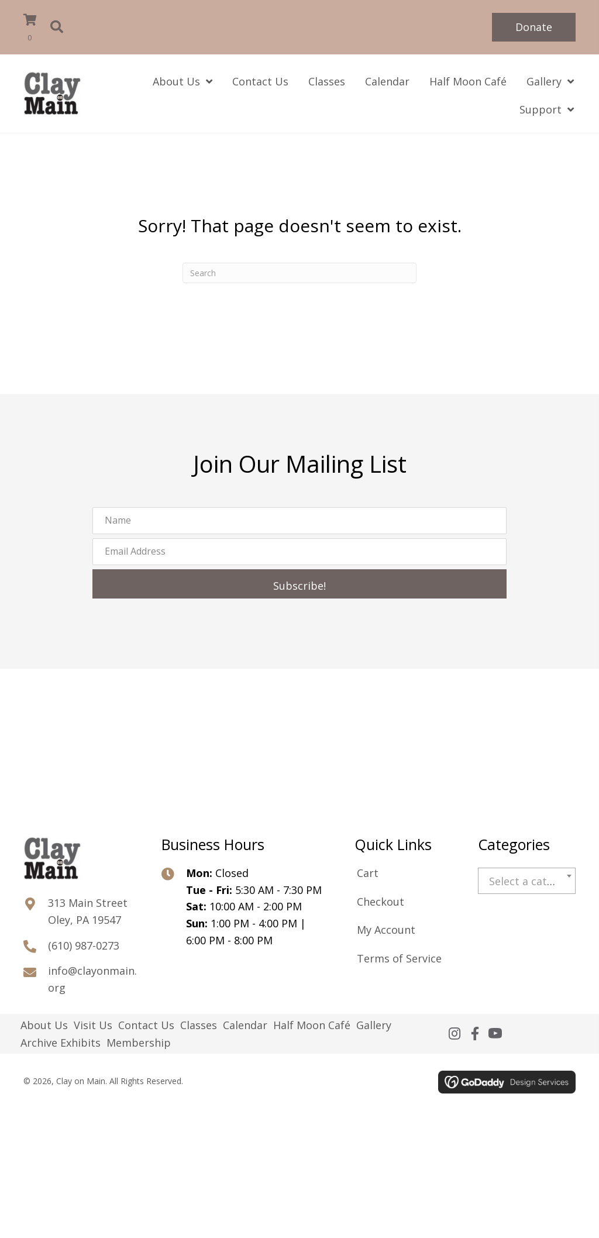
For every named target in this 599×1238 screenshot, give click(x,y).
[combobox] (527, 881)
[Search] (299, 273)
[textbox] (526, 881)
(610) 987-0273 (83, 945)
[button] (534, 27)
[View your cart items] (35, 29)
